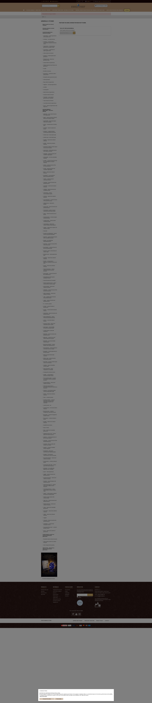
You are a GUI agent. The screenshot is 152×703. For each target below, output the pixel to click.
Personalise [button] (58, 699)
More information (43, 696)
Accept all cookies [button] (47, 699)
